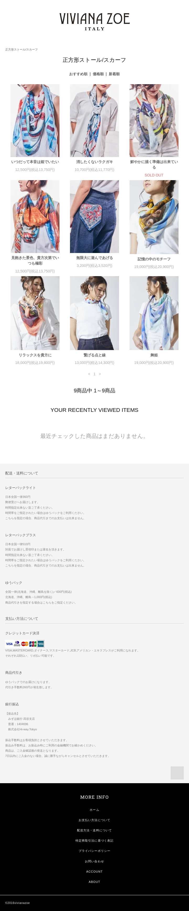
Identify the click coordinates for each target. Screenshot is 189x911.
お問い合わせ (94, 861)
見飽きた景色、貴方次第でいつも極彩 (35, 260)
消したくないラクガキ (94, 162)
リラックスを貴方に (35, 355)
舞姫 (154, 355)
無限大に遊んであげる (94, 258)
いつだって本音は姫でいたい (35, 162)
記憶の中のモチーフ (154, 259)
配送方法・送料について (94, 830)
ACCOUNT (94, 871)
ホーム (94, 809)
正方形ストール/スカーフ (21, 49)
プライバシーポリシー (94, 850)
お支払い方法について (94, 820)
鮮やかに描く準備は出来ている (154, 164)
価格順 (98, 74)
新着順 (114, 74)
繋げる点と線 (95, 355)
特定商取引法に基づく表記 (94, 840)
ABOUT (94, 881)
